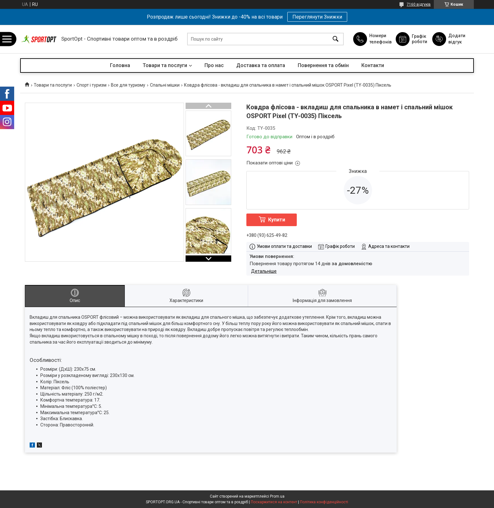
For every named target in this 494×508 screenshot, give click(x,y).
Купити (276, 220)
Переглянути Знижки (317, 17)
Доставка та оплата (260, 65)
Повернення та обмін (323, 65)
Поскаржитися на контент (274, 502)
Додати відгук (456, 38)
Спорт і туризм (91, 85)
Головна (120, 65)
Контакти (372, 65)
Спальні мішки (165, 85)
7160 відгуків (419, 4)
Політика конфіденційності (324, 502)
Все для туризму (128, 85)
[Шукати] (335, 39)
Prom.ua (277, 496)
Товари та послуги (165, 65)
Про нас (214, 65)
